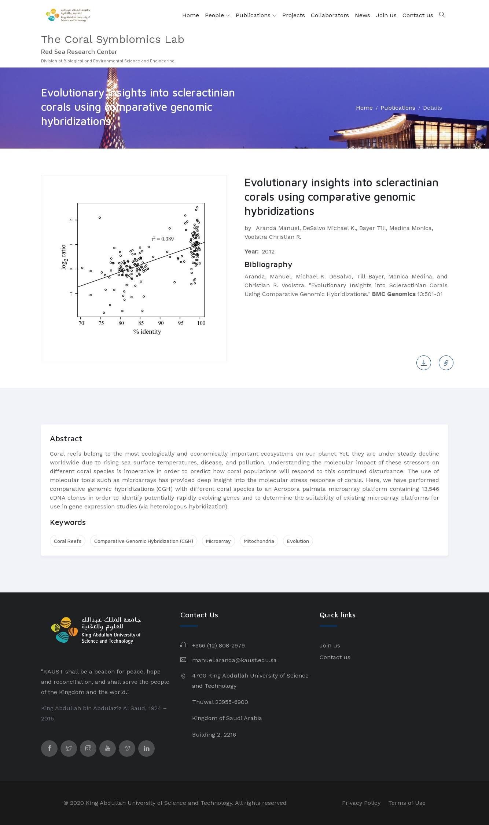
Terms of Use (407, 802)
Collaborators (330, 15)
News (362, 15)
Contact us (417, 15)
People (217, 15)
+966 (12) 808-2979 (218, 645)
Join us (386, 15)
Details (432, 107)
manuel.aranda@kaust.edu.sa (234, 660)
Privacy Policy (361, 802)
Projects (293, 15)
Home (190, 15)
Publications (256, 15)
